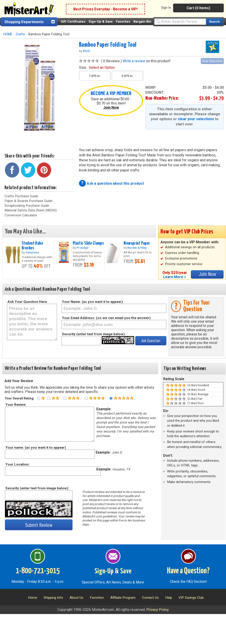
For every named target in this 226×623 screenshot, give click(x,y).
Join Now (111, 107)
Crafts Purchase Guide (21, 196)
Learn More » (174, 277)
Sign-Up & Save (101, 22)
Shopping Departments (24, 22)
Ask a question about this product (115, 183)
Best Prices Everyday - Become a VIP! (105, 9)
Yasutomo (32, 252)
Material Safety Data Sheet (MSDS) (31, 210)
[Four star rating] (86, 398)
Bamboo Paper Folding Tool (108, 45)
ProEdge (82, 247)
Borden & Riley (137, 247)
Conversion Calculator (21, 215)
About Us (76, 598)
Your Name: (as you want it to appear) (92, 302)
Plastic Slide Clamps (88, 243)
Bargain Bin (142, 22)
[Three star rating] (65, 398)
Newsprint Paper (137, 243)
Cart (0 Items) (198, 8)
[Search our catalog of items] (214, 21)
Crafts (20, 34)
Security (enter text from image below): (94, 334)
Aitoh (86, 51)
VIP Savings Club (191, 598)
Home (32, 598)
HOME (7, 34)
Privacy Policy (157, 609)
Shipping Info (53, 598)
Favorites (123, 22)
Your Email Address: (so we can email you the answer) (106, 318)
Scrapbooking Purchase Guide (27, 206)
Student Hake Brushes (32, 245)
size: (97, 67)
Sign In (166, 8)
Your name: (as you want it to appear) (35, 448)
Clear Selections (212, 61)
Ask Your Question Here (27, 302)
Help (168, 598)
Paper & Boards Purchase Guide (28, 201)
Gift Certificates (73, 22)
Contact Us (150, 598)
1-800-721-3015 (38, 571)
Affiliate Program (123, 598)
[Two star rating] (49, 398)
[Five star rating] (111, 398)
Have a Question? (188, 571)
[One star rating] (38, 398)
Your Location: (17, 464)
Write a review (134, 61)
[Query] (180, 21)
